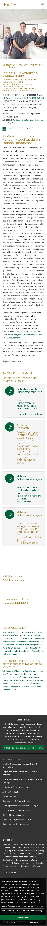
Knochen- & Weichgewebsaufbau (16, 810)
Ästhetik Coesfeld (10, 792)
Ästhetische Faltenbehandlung (16, 787)
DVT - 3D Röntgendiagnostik (15, 815)
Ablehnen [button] (34, 922)
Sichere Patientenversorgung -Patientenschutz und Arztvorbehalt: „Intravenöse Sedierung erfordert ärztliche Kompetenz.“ (30, 489)
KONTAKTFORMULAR (34, 98)
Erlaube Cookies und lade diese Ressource (23, 748)
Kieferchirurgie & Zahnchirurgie (16, 824)
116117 (41, 856)
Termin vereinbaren (21, 128)
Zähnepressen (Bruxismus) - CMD (17, 819)
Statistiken (23, 910)
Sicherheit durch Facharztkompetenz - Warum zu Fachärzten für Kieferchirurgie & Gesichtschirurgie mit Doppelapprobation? (30, 401)
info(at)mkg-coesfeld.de (13, 98)
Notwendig (8, 910)
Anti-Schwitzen (9, 796)
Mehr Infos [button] (38, 906)
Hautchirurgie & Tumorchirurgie (16, 801)
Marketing (36, 910)
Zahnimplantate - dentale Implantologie (20, 805)
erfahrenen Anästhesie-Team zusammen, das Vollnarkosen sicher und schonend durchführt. (23, 334)
